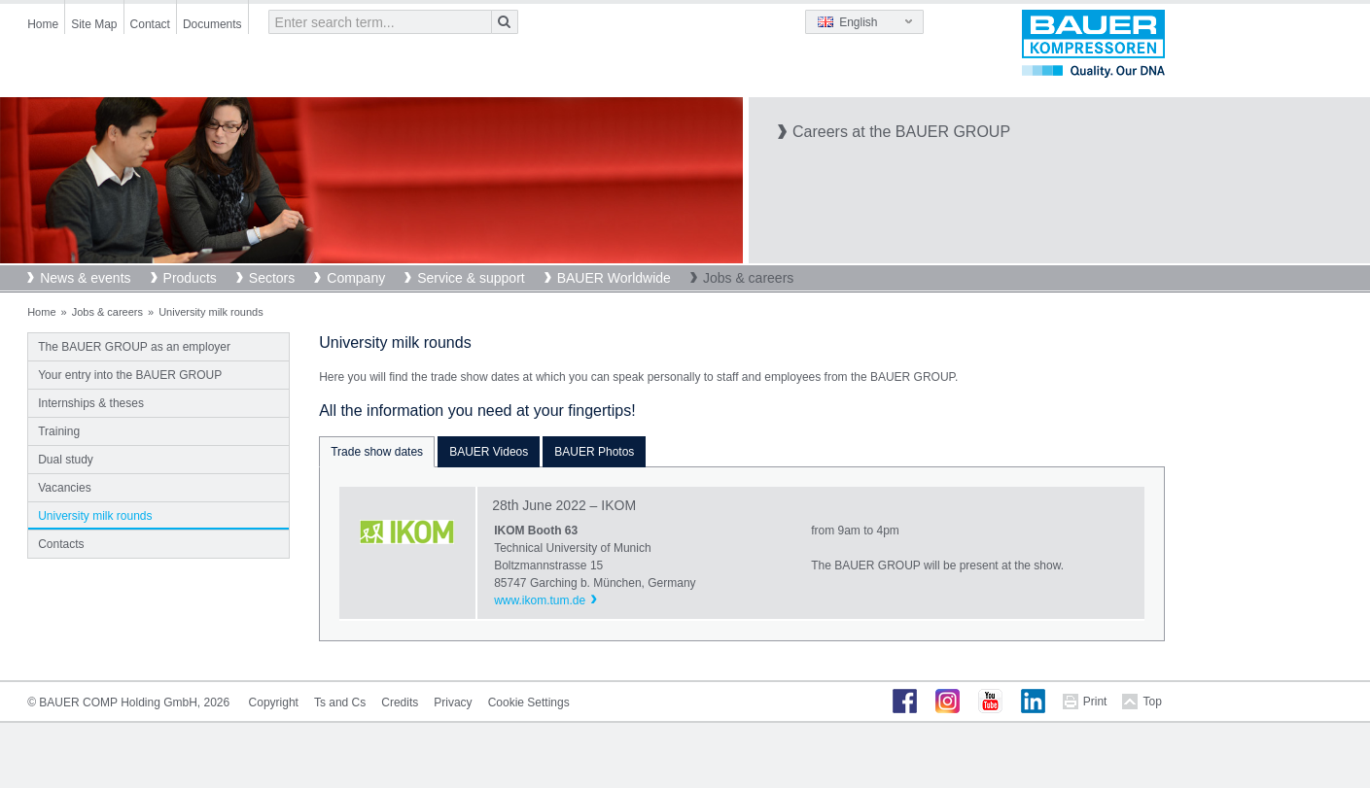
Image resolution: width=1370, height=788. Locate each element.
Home (42, 24)
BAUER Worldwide (614, 278)
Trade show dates (377, 452)
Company (356, 278)
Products (190, 278)
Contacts (61, 544)
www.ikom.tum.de (539, 600)
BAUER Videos (488, 452)
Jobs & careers (748, 278)
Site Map (94, 24)
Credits (399, 702)
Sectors (272, 278)
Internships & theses (91, 403)
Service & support (471, 278)
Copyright (274, 702)
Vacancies (64, 488)
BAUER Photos (594, 452)
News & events (85, 278)
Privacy (453, 702)
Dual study (65, 459)
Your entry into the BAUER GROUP (130, 375)
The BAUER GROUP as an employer (134, 347)
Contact (150, 24)
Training (59, 431)
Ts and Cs (340, 702)
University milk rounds (95, 516)
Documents (212, 24)
